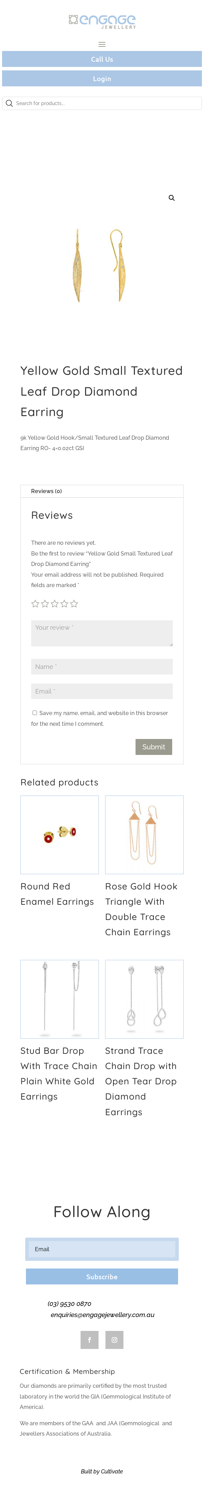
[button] (172, 198)
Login (102, 78)
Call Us (102, 58)
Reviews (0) (46, 491)
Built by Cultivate (102, 1471)
